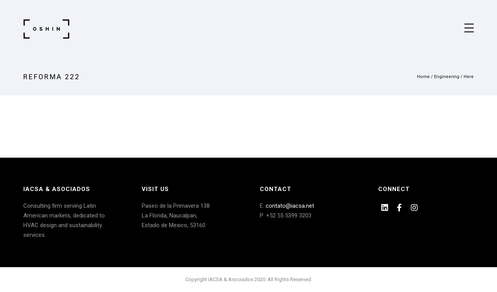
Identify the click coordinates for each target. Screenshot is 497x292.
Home (423, 76)
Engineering (446, 76)
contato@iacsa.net (290, 205)
